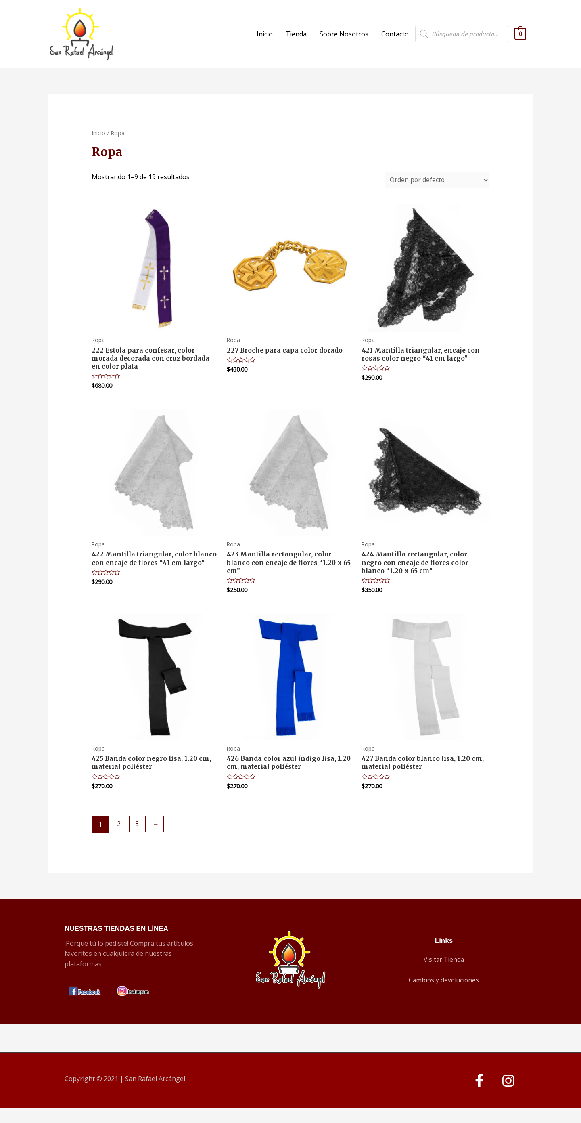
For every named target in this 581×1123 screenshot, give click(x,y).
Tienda (296, 39)
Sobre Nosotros (344, 39)
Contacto (395, 39)
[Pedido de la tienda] (435, 191)
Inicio (265, 39)
